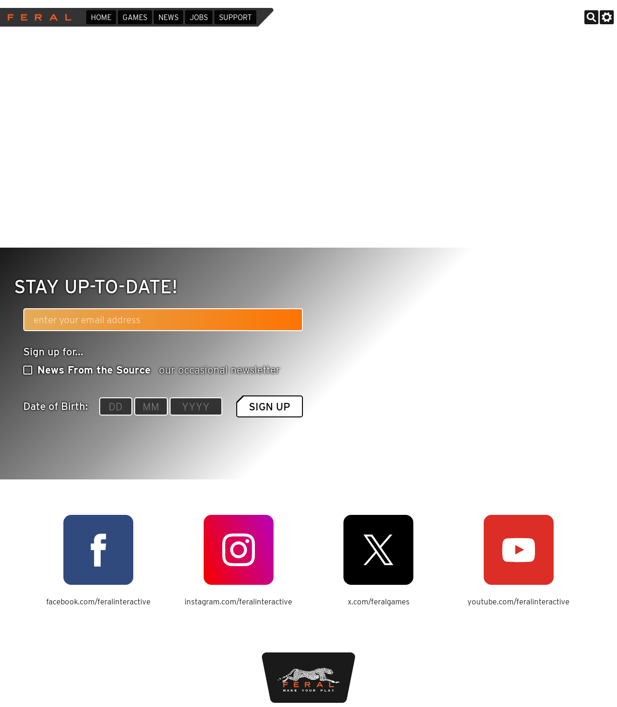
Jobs (199, 17)
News (168, 17)
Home (101, 17)
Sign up (269, 406)
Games (135, 17)
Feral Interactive (37, 17)
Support (235, 17)
